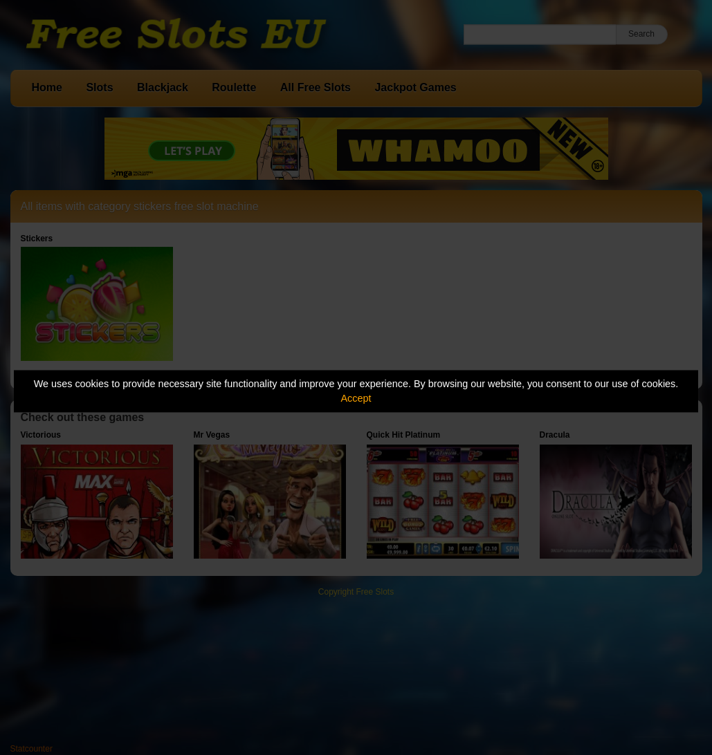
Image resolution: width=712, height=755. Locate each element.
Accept (356, 398)
